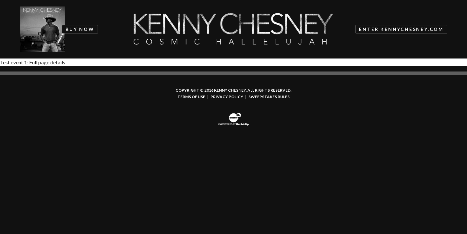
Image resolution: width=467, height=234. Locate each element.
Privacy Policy (226, 97)
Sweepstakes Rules (269, 97)
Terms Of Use (191, 97)
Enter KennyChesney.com (401, 29)
